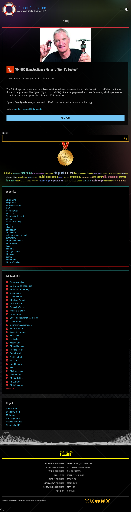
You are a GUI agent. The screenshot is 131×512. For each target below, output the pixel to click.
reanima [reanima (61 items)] (35, 181)
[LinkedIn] (97, 501)
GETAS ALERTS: (72, 467)
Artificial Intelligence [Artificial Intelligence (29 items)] (38, 174)
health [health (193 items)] (41, 177)
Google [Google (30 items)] (35, 177)
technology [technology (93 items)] (97, 180)
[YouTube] (103, 501)
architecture (11, 232)
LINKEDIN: (49, 467)
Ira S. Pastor (15, 382)
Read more (65, 118)
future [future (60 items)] (24, 177)
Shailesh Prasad (17, 300)
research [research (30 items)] (65, 181)
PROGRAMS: (71, 483)
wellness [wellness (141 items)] (121, 180)
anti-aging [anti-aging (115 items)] (26, 173)
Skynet (9, 219)
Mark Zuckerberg (14, 221)
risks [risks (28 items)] (70, 181)
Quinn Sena (17, 109)
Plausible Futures (14, 421)
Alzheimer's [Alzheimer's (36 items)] (16, 174)
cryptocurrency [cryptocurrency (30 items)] (117, 174)
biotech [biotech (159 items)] (69, 173)
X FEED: (50, 471)
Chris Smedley (16, 385)
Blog (65, 21)
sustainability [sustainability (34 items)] (87, 181)
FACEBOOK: (48, 463)
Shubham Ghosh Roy (19, 289)
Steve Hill (14, 360)
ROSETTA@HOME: (49, 487)
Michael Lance (16, 371)
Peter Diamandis (13, 205)
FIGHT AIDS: (52, 479)
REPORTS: (70, 479)
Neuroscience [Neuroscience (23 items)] (23, 181)
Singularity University (15, 216)
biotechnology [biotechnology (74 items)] (80, 173)
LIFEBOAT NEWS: (72, 463)
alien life (10, 227)
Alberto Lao (15, 343)
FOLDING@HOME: (49, 483)
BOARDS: (70, 475)
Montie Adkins (16, 378)
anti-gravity (11, 230)
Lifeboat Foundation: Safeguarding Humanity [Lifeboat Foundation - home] (59, 9)
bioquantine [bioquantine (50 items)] (49, 173)
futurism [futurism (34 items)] (30, 177)
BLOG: (69, 471)
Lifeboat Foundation (18, 500)
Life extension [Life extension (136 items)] (110, 177)
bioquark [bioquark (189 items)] (59, 173)
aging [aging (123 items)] (7, 173)
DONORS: (57, 475)
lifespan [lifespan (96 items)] (122, 177)
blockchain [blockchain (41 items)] (96, 174)
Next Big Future (13, 418)
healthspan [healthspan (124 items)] (52, 177)
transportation (38, 109)
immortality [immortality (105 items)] (75, 177)
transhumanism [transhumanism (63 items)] (109, 181)
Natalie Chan (16, 357)
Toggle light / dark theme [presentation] (126, 9)
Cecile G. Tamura (18, 332)
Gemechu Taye (17, 307)
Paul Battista (16, 303)
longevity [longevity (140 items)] (11, 180)
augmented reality (14, 240)
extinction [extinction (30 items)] (19, 177)
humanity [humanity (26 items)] (60, 177)
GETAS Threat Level (65, 453)
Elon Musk (11, 213)
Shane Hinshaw (17, 346)
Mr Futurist (11, 415)
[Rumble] (108, 501)
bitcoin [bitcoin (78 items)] (90, 173)
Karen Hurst (15, 314)
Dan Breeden (16, 296)
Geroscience (11, 408)
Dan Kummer (16, 321)
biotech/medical (13, 262)
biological (10, 254)
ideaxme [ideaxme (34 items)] (66, 177)
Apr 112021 (10, 69)
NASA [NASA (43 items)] (18, 181)
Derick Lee (14, 339)
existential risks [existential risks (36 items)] (11, 177)
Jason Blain (15, 374)
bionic (9, 257)
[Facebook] (87, 501)
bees (8, 246)
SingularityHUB (13, 425)
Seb (12, 367)
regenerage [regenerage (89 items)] (44, 180)
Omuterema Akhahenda (21, 325)
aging (8, 224)
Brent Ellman (16, 364)
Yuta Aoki (14, 335)
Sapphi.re (43, 500)
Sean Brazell (15, 353)
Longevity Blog (13, 412)
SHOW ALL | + (10, 388)
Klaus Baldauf (16, 328)
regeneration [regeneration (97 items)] (57, 180)
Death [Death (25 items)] (126, 173)
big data (10, 249)
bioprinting (11, 259)
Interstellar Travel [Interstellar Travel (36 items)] (87, 177)
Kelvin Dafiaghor (17, 311)
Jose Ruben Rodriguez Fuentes (24, 318)
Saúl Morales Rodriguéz (21, 286)
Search (125, 138)
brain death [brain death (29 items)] (104, 174)
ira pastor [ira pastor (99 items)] (98, 177)
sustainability (27, 109)
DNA (8, 208)
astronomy (11, 238)
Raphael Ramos (17, 350)
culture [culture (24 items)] (123, 173)
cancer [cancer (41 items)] (110, 174)
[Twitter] (92, 501)
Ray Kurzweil (12, 211)
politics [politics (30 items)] (29, 181)
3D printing (11, 200)
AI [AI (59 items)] (11, 173)
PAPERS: (70, 487)
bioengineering (13, 251)
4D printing (11, 202)
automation (11, 243)
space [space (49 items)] (80, 181)
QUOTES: (70, 491)
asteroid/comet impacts (17, 235)
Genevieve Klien (17, 282)
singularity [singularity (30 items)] (75, 181)
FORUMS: (59, 491)
